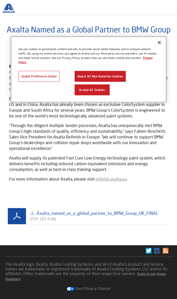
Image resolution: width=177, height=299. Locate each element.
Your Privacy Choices (88, 288)
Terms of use (146, 274)
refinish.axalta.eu (111, 178)
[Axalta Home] (11, 10)
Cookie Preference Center (39, 76)
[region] (89, 69)
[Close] (159, 42)
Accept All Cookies (92, 89)
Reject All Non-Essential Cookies (100, 76)
